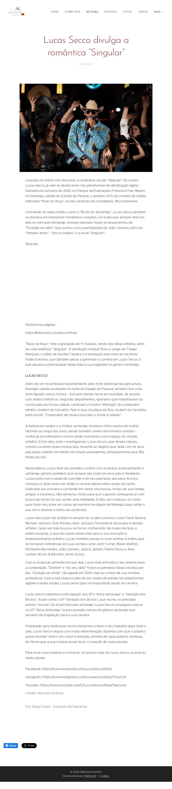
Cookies (104, 776)
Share (10, 745)
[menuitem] (55, 11)
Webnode (90, 776)
